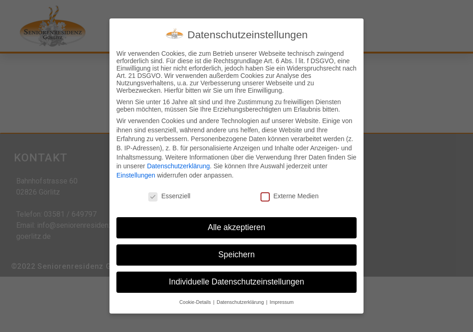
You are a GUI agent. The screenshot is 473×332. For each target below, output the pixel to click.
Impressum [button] (282, 299)
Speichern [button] (236, 252)
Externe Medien (290, 193)
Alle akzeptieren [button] (237, 225)
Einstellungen (135, 173)
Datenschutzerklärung (178, 163)
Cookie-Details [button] (195, 299)
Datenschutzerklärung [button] (241, 299)
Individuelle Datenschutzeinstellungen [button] (236, 279)
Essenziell (169, 193)
